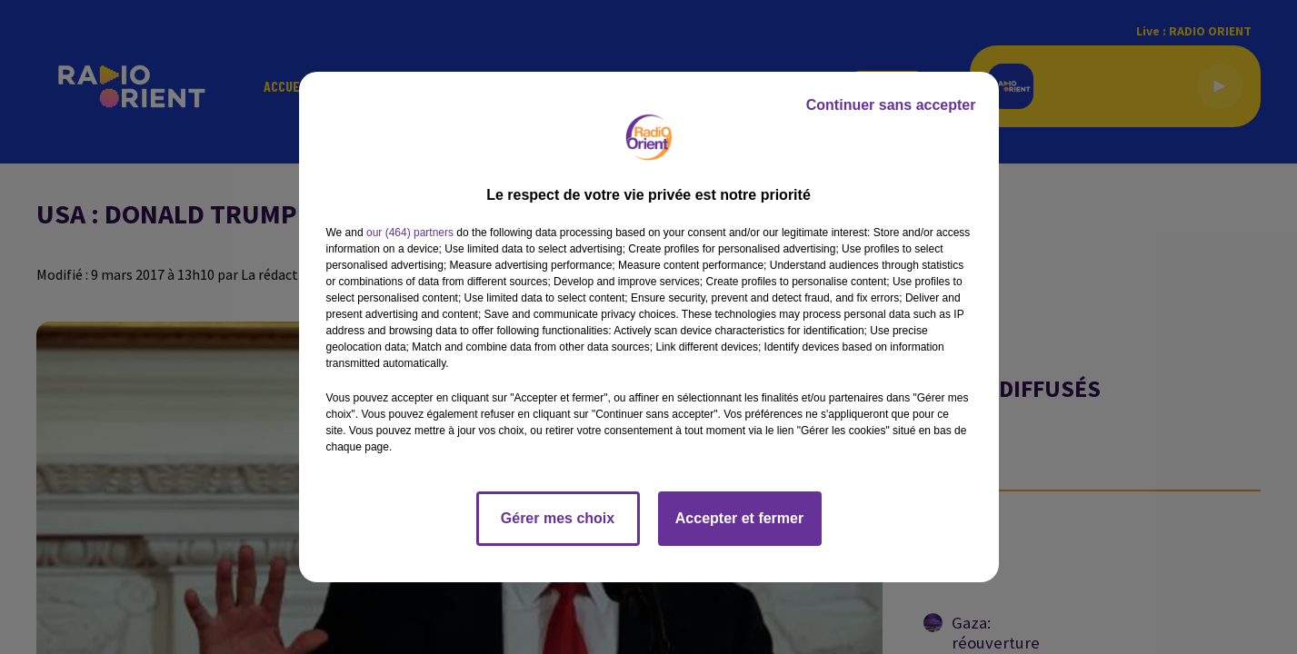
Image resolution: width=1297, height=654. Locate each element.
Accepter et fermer (739, 518)
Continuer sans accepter (891, 105)
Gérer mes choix (557, 518)
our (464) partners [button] (410, 232)
